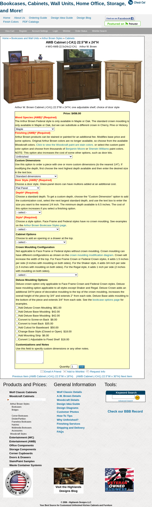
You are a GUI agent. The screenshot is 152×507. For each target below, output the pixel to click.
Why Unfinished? (67, 419)
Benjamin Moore (75, 148)
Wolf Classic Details (69, 392)
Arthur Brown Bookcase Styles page (45, 225)
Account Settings (40, 31)
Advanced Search (125, 401)
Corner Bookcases (20, 416)
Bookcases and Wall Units (25, 38)
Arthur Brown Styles (52, 38)
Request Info (97, 371)
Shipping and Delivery (71, 427)
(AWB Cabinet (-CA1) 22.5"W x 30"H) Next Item (104, 376)
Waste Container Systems (25, 465)
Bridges (15, 410)
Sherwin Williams (99, 148)
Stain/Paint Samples (22, 461)
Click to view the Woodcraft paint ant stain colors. (65, 144)
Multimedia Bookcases (22, 428)
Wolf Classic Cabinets (23, 392)
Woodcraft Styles (18, 434)
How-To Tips (64, 415)
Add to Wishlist (75, 371)
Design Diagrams (67, 407)
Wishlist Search (99, 31)
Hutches (15, 425)
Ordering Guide (38, 17)
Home (6, 17)
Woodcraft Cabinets (21, 396)
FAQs (60, 431)
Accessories (17, 431)
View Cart (9, 31)
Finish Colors (11, 21)
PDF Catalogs (30, 21)
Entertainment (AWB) (22, 441)
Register (23, 31)
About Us (19, 17)
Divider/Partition (19, 419)
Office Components (21, 445)
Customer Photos (68, 411)
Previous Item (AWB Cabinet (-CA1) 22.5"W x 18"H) (42, 376)
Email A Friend (52, 371)
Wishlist (66, 31)
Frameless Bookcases (21, 422)
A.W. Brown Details (69, 395)
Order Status (81, 31)
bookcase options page (106, 299)
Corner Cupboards (21, 453)
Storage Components (22, 449)
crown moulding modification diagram (91, 255)
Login (55, 31)
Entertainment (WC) (21, 437)
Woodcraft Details (68, 399)
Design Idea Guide (62, 17)
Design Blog (84, 17)
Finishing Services (68, 423)
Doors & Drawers (20, 457)
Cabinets (69, 38)
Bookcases (16, 407)
